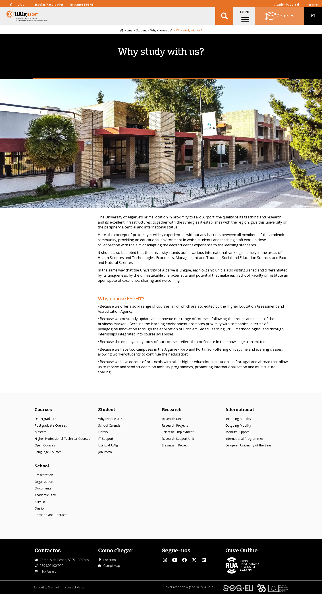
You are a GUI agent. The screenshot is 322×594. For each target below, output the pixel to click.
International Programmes (244, 439)
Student (141, 31)
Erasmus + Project (175, 445)
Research (172, 409)
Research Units (172, 419)
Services (40, 501)
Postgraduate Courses (51, 425)
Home (129, 31)
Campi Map (111, 565)
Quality (40, 508)
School (42, 466)
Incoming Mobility (238, 419)
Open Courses (45, 445)
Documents (43, 488)
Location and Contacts (51, 515)
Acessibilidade (75, 588)
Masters (40, 432)
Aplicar (224, 18)
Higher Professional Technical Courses (62, 439)
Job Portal (105, 452)
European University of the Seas (248, 445)
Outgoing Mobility (238, 425)
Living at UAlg (108, 445)
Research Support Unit (178, 439)
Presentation (44, 475)
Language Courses (48, 452)
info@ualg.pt (49, 571)
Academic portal (286, 4)
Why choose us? (161, 31)
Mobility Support (237, 432)
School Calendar (110, 425)
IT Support (105, 439)
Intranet (312, 4)
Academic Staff (45, 495)
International (239, 409)
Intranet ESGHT (82, 4)
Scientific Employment (178, 432)
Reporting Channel (46, 588)
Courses (43, 409)
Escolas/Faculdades (49, 4)
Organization (44, 482)
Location (109, 560)
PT (313, 17)
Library (103, 432)
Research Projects (175, 425)
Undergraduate (45, 419)
